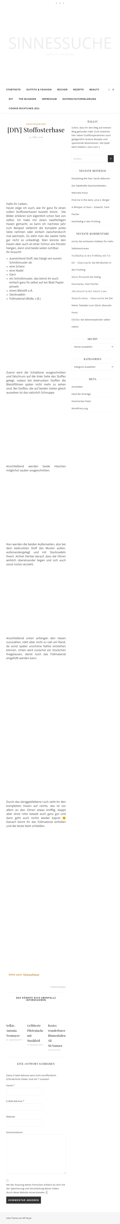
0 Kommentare (58, 986)
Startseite (13, 89)
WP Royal (26, 1218)
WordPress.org (80, 408)
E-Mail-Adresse (15, 1101)
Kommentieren (14, 1132)
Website (10, 1116)
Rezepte (78, 89)
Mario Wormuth (80, 276)
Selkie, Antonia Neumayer (13, 1030)
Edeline (76, 319)
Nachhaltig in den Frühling (86, 221)
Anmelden (77, 386)
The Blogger (27, 98)
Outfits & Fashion (39, 89)
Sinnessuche (60, 43)
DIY (11, 98)
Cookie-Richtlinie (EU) (24, 108)
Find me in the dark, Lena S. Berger (91, 199)
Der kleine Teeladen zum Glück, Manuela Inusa (92, 305)
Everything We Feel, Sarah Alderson (91, 178)
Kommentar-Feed (81, 401)
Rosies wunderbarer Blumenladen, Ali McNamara (57, 1036)
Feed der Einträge (81, 393)
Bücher (62, 89)
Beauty (94, 89)
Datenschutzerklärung (79, 98)
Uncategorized (36, 124)
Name (10, 1085)
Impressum (49, 98)
